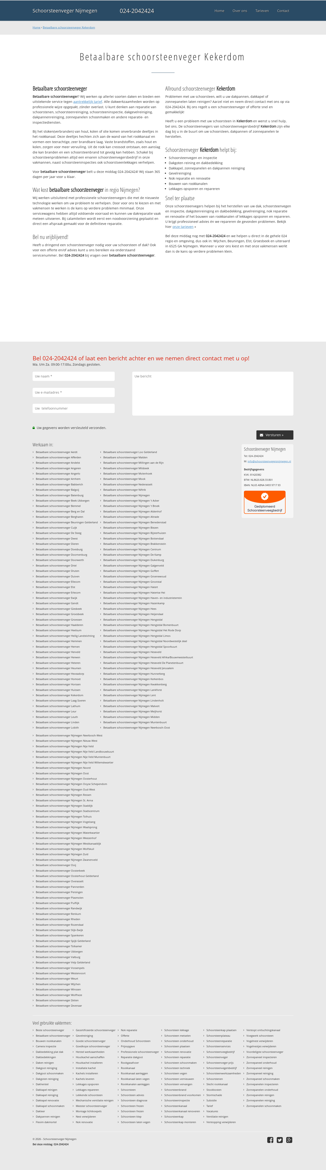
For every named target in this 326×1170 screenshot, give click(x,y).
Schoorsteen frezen (132, 1106)
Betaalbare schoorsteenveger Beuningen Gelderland (67, 522)
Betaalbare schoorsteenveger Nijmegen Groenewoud (134, 576)
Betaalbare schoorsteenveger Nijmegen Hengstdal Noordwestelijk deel (145, 641)
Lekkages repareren (87, 1089)
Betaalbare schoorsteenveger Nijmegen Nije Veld (65, 746)
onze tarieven (183, 226)
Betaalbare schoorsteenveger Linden (57, 722)
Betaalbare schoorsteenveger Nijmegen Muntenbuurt (135, 722)
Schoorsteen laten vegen (135, 1122)
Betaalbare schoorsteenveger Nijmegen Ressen (63, 794)
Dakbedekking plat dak (49, 1052)
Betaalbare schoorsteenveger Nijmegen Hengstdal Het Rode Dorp (142, 630)
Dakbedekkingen (46, 1057)
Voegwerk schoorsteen (260, 1035)
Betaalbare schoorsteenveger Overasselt (59, 881)
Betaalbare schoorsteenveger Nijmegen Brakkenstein (134, 543)
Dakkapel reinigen (46, 1089)
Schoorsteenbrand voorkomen (182, 1095)
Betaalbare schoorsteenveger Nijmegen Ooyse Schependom (71, 784)
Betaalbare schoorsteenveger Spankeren (60, 935)
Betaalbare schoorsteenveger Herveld (58, 652)
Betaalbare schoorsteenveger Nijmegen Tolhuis (64, 816)
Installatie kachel (86, 1068)
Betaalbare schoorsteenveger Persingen (59, 892)
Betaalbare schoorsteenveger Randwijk (59, 908)
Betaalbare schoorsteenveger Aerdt (56, 452)
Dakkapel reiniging (47, 1095)
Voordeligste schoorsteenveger (264, 1052)
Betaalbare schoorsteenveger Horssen (58, 684)
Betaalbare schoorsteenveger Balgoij (57, 489)
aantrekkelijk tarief (87, 101)
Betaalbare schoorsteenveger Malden (125, 457)
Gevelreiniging (84, 1035)
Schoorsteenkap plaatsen (221, 1030)
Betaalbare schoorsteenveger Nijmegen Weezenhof (66, 838)
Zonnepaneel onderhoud (261, 1062)
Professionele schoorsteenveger (140, 1052)
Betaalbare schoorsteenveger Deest (57, 538)
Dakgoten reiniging (47, 1079)
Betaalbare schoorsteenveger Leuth (57, 717)
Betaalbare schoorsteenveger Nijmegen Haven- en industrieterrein (142, 598)
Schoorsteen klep (131, 1116)
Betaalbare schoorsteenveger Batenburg (59, 495)
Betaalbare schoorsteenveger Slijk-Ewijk (59, 930)
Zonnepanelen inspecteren (262, 1084)
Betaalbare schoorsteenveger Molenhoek (127, 473)
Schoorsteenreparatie (219, 1041)
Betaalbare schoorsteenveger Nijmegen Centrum (132, 549)
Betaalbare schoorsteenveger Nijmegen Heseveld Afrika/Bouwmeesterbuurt (148, 657)
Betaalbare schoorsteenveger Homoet (58, 679)
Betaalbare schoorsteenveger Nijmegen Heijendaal (133, 614)
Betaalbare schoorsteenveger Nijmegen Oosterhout (66, 778)
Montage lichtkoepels (88, 1111)
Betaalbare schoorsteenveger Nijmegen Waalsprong (66, 827)
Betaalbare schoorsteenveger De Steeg (58, 533)
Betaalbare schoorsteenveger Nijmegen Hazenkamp (134, 603)
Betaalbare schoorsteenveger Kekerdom (69, 27)
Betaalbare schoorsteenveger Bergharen (59, 516)
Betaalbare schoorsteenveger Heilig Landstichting (65, 635)
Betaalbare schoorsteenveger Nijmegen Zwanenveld (67, 859)
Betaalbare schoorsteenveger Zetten (57, 1000)
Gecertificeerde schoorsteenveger (95, 1030)
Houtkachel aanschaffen (90, 1057)
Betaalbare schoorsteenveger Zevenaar (59, 1005)
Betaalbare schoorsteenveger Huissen (58, 690)
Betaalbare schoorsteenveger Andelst (58, 462)
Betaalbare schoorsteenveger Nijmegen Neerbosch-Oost (136, 727)
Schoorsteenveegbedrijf (220, 1052)
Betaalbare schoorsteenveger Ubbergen (59, 951)
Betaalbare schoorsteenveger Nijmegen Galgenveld (133, 565)
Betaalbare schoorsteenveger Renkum (58, 914)
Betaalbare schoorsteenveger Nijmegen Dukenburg (133, 560)
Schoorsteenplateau (218, 1035)
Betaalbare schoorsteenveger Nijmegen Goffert (131, 571)
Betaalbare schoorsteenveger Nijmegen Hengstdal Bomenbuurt (140, 625)
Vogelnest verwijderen (259, 1041)
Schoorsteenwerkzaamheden (223, 1073)
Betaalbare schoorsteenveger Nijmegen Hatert (130, 587)
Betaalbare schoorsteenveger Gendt (57, 603)
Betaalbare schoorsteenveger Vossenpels (60, 968)
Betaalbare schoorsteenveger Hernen (58, 646)
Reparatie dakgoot (132, 1057)
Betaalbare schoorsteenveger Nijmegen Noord (63, 767)
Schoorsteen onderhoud (179, 1041)
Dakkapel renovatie (47, 1100)
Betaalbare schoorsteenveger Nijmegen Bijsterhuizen (134, 533)
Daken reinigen (45, 1062)
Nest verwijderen (86, 1116)
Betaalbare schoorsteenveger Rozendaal (59, 924)
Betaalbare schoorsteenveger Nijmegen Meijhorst (132, 711)
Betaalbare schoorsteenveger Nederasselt (127, 484)
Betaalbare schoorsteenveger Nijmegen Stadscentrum (67, 811)
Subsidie (211, 1100)
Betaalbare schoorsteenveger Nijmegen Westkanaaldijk (68, 843)
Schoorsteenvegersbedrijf (221, 1068)
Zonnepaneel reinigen (259, 1068)
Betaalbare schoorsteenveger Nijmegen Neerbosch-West (69, 735)
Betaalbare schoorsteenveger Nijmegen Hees (129, 608)
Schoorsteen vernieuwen (179, 1079)
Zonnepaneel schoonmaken (263, 1079)
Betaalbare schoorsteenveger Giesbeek (59, 608)
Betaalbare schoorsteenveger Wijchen (58, 984)
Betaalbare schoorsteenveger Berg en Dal (60, 511)
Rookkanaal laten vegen (135, 1079)
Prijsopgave (128, 1046)
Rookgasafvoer (130, 1062)
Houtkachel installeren (89, 1062)
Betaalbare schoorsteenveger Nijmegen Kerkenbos (133, 679)
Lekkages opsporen (87, 1084)
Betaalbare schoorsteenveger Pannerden (60, 886)
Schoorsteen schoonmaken (180, 1062)
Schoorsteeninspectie (177, 1100)
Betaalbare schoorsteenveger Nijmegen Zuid (62, 854)
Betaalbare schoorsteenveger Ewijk (56, 598)
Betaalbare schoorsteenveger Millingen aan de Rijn (133, 462)
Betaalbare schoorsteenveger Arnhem (58, 479)
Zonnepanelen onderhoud (262, 1089)
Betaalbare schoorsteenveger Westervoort (61, 973)
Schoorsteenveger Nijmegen (65, 10)
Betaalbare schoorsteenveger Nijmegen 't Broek (131, 506)
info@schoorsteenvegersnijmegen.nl (269, 461)
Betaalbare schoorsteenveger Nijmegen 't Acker (131, 500)
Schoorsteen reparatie (177, 1057)
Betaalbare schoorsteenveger (53, 1035)
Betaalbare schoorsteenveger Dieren (57, 543)
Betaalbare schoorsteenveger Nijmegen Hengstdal (133, 619)
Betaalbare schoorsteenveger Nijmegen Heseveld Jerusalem (138, 668)
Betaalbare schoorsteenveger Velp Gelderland (63, 962)
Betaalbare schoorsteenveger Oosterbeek (60, 870)
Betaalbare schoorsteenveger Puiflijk (57, 903)
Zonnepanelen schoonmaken (263, 1106)
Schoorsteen (128, 1089)
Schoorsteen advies (132, 1095)
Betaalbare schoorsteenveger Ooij (56, 865)
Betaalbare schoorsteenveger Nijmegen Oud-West (65, 789)
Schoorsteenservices (218, 1046)
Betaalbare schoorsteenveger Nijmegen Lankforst (132, 690)
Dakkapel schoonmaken (50, 1106)
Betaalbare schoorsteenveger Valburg (58, 957)
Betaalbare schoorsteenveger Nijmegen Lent (129, 695)
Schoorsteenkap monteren (180, 1122)
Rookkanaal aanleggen (134, 1073)
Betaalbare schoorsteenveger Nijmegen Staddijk (64, 805)
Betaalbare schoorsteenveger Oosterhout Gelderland (67, 876)
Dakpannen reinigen (48, 1116)
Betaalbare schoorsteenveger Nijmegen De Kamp (132, 554)
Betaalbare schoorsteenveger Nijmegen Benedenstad (134, 522)
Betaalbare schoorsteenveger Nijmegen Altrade (131, 516)
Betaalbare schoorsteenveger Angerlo (58, 473)
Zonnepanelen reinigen (260, 1095)
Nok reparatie (129, 1030)
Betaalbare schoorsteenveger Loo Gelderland (130, 452)
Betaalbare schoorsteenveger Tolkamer (59, 946)
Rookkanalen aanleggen (135, 1084)
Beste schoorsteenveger (50, 1030)
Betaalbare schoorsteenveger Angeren (58, 468)
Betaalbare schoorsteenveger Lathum (58, 706)
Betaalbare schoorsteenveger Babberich (59, 484)
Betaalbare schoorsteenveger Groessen (59, 619)
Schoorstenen (214, 1079)
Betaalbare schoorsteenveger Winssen (58, 989)
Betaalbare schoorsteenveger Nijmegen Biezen (130, 527)
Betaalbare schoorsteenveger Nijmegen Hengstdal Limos (136, 635)
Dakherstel (42, 1084)
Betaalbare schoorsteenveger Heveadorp (60, 673)
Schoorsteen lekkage (176, 1030)
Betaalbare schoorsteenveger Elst (55, 587)
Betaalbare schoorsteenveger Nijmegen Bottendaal (133, 538)
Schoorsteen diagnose (134, 1100)
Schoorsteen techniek (177, 1068)
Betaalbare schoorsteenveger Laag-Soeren (61, 700)
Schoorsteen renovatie (177, 1052)
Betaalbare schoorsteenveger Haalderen (59, 625)
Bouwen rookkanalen (49, 1041)
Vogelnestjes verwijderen (261, 1046)
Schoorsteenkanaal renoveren (182, 1111)
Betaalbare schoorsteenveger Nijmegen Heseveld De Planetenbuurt (143, 663)
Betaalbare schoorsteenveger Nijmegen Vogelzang (65, 822)
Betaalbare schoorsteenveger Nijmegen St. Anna (64, 800)
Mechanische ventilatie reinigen (95, 1100)
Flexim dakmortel (46, 1122)
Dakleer (40, 1111)
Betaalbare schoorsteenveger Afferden (58, 457)
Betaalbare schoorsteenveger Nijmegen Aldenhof (132, 511)
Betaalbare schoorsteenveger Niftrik (124, 489)
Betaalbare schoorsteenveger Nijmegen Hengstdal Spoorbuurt (140, 646)
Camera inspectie (46, 1046)
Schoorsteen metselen (177, 1035)
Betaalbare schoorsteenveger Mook (124, 479)
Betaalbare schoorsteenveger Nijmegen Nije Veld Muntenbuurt (73, 757)
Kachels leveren (85, 1079)
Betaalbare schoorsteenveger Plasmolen (59, 897)
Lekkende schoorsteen (89, 1095)
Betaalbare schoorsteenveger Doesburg (59, 549)
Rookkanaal (128, 1068)
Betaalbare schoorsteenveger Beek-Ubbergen (62, 500)
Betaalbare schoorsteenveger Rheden (58, 919)
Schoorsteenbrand (175, 1089)
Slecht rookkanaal (217, 1084)
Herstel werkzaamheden (90, 1052)
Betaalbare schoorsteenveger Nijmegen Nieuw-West (66, 740)
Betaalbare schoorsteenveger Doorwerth (60, 560)
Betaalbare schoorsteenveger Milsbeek (126, 468)
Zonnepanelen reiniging (260, 1100)
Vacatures (212, 1111)
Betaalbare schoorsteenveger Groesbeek (60, 614)
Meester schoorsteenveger (91, 1106)
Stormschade (214, 1095)
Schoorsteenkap (174, 1116)
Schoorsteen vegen (175, 1073)
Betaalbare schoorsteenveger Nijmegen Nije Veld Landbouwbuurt (75, 751)
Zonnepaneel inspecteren (261, 1057)
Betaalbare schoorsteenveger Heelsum (58, 630)
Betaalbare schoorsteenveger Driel (56, 565)
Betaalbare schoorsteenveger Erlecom (58, 592)
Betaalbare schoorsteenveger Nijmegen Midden (131, 717)
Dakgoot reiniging (46, 1068)
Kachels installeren (87, 1073)
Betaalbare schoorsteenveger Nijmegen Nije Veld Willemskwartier (74, 762)
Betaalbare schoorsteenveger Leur (56, 711)
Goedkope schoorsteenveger (93, 1046)
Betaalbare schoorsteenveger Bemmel (58, 506)
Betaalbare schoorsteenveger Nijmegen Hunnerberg (134, 673)
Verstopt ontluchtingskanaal (263, 1030)
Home (36, 27)
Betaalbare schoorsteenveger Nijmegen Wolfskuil (65, 849)
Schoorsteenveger (217, 1057)
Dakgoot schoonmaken (50, 1073)
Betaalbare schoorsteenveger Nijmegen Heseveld (132, 652)
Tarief (209, 1106)
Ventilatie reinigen (217, 1116)
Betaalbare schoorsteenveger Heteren (58, 663)
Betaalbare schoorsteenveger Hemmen (59, 641)
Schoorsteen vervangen (178, 1084)
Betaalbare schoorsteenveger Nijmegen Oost (62, 773)
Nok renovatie (84, 1122)
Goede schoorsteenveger (90, 1041)
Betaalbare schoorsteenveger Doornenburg (61, 554)
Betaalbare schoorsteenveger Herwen (58, 657)
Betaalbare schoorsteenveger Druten (57, 571)
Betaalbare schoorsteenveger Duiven (58, 576)
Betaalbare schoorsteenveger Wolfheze (59, 995)
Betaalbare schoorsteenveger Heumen (58, 668)
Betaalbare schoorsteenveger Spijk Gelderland (63, 941)
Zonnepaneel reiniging (259, 1073)
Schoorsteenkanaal (175, 1106)
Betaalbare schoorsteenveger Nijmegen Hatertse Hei (134, 592)
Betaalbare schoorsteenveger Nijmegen (126, 495)
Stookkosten (213, 1089)
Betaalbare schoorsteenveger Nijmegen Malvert (131, 706)
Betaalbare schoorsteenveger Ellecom (58, 581)
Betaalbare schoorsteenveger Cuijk (56, 527)
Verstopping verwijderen (221, 1122)
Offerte (125, 1035)
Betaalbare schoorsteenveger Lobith (57, 727)
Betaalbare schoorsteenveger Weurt (57, 978)
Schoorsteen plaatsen (177, 1046)
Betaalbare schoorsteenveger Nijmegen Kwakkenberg (135, 684)
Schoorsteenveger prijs (220, 1062)
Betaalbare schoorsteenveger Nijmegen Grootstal (132, 581)
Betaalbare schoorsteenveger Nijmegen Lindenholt (133, 700)
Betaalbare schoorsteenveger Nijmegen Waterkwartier (68, 832)
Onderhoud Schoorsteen (136, 1041)
